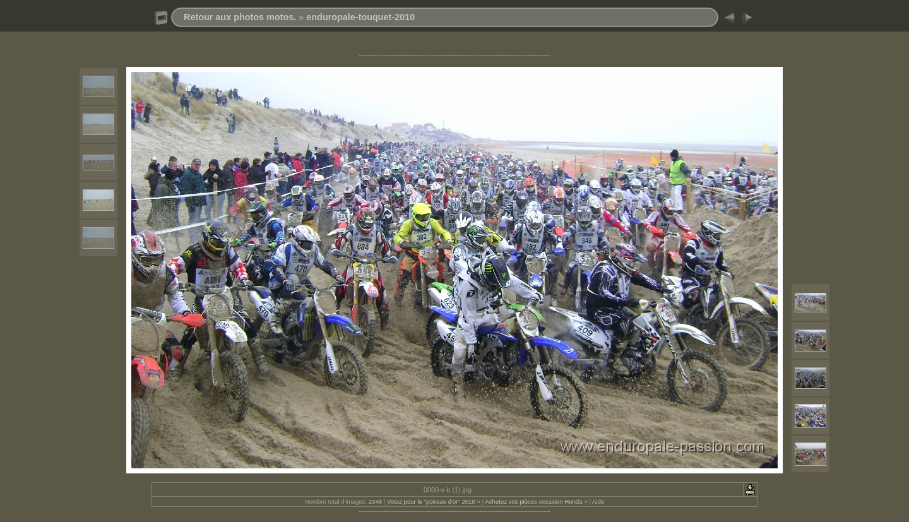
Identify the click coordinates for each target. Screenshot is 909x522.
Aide (598, 501)
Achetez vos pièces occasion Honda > (536, 501)
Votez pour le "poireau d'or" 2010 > (433, 501)
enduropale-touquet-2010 (360, 17)
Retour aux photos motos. (240, 17)
